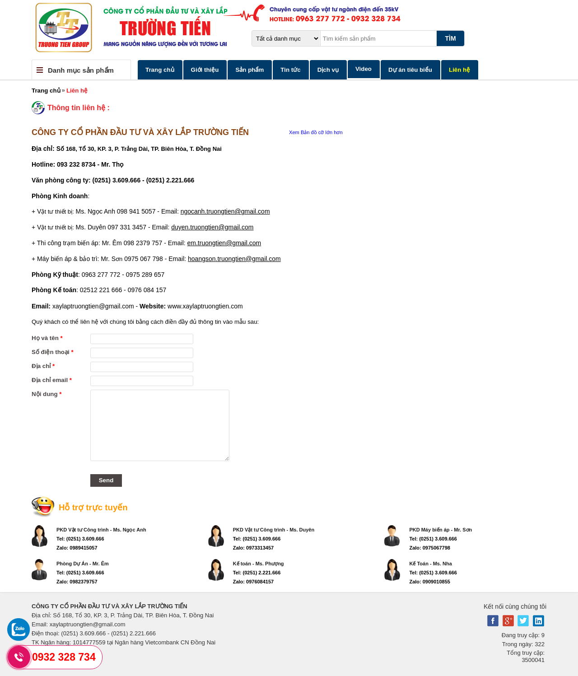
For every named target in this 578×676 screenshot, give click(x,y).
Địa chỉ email (52, 380)
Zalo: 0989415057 (77, 547)
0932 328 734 (64, 657)
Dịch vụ (328, 69)
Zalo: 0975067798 (429, 547)
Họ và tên (47, 338)
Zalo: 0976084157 (253, 581)
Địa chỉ (43, 366)
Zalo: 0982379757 (77, 581)
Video (363, 68)
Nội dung (47, 394)
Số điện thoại (53, 352)
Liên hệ (459, 69)
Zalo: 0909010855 (429, 581)
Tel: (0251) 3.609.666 (80, 538)
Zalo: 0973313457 (253, 547)
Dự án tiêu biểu (410, 69)
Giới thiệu (205, 69)
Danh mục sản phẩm (81, 70)
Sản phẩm (249, 69)
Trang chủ (159, 69)
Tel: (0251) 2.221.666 (257, 572)
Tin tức (290, 69)
